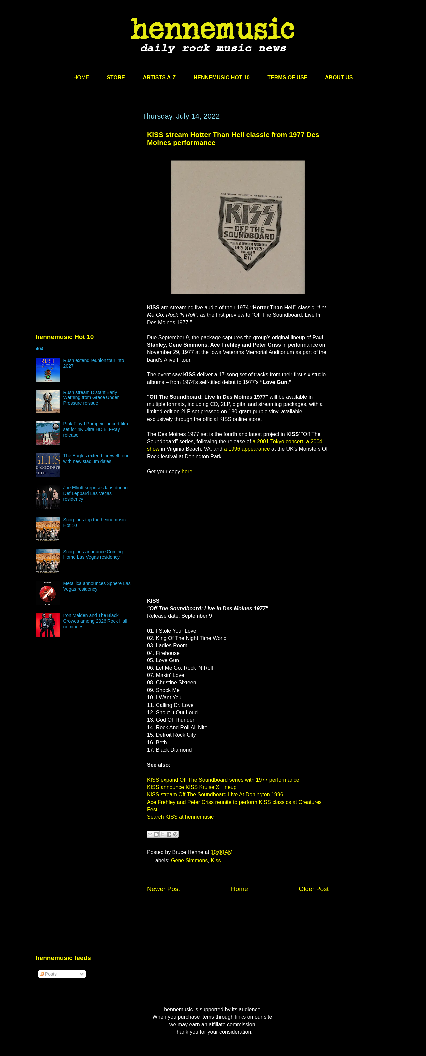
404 (39, 348)
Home (239, 888)
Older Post (314, 888)
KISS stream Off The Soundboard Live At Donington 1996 (215, 794)
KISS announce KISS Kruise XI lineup (192, 787)
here (187, 471)
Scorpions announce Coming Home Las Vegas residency (93, 554)
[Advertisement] (85, 175)
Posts (48, 974)
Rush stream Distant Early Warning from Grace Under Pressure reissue (91, 398)
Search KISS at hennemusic (180, 817)
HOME (81, 77)
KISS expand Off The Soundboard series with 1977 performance (223, 780)
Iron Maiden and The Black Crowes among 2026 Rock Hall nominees (95, 621)
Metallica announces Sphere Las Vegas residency (97, 586)
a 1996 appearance (247, 449)
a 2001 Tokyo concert (278, 441)
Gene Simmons (189, 860)
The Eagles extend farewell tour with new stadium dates (96, 458)
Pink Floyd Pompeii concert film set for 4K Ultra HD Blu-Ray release (95, 429)
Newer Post (163, 888)
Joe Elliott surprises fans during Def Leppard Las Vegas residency (95, 493)
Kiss (216, 860)
